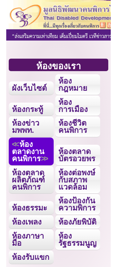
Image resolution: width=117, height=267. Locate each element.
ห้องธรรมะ (29, 207)
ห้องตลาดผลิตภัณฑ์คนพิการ (28, 179)
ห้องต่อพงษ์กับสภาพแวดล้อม (76, 179)
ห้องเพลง (26, 221)
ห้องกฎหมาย (72, 84)
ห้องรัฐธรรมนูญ (77, 239)
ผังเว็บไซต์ (29, 88)
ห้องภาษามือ (28, 239)
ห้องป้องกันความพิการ (76, 204)
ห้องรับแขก (30, 257)
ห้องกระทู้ (27, 109)
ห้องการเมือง (73, 106)
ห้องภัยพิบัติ (77, 221)
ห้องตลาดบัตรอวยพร (76, 155)
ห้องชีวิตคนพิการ (72, 126)
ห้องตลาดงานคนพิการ (28, 151)
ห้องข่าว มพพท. (25, 126)
